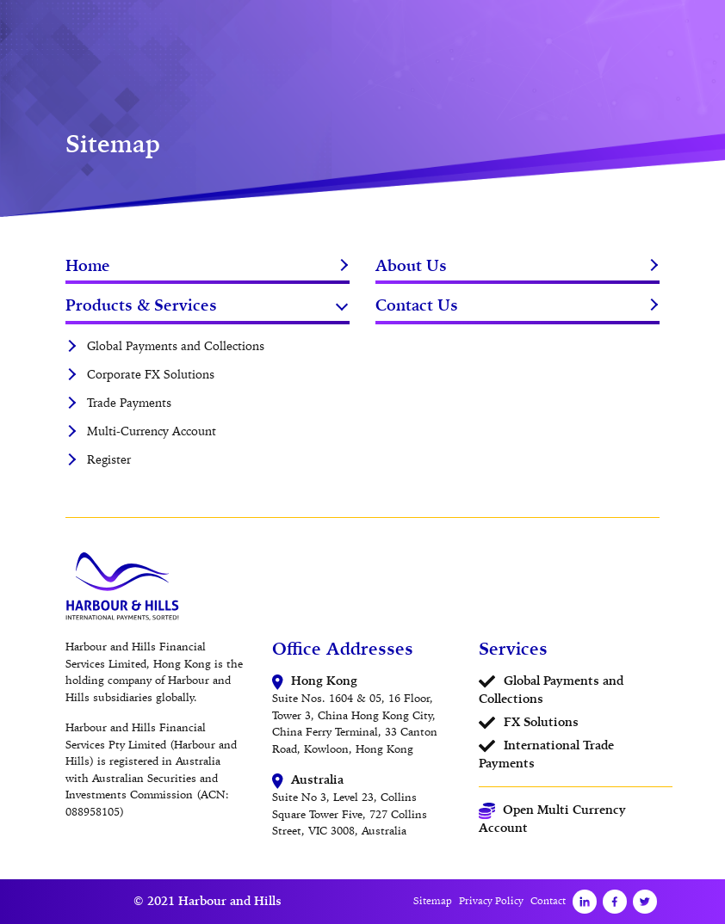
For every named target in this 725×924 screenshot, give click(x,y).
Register (109, 459)
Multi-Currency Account (151, 431)
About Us (411, 265)
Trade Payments (129, 402)
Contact (548, 900)
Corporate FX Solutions (150, 374)
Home (87, 265)
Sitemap (432, 900)
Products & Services (141, 305)
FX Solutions (541, 722)
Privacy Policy (491, 900)
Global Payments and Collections (175, 346)
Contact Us (416, 305)
